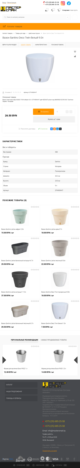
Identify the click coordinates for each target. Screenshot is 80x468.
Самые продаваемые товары (54, 340)
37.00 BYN (20, 296)
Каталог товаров (12, 26)
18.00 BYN (60, 234)
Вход (4, 2)
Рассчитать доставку (27, 129)
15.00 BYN (20, 234)
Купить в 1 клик (54, 119)
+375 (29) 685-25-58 (52, 2)
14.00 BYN (47, 372)
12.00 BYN (10, 372)
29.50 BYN (20, 265)
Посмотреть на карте (49, 451)
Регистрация (11, 2)
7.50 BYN (60, 328)
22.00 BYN (60, 265)
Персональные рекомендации (24, 340)
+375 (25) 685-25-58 (52, 4)
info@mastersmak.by (57, 431)
